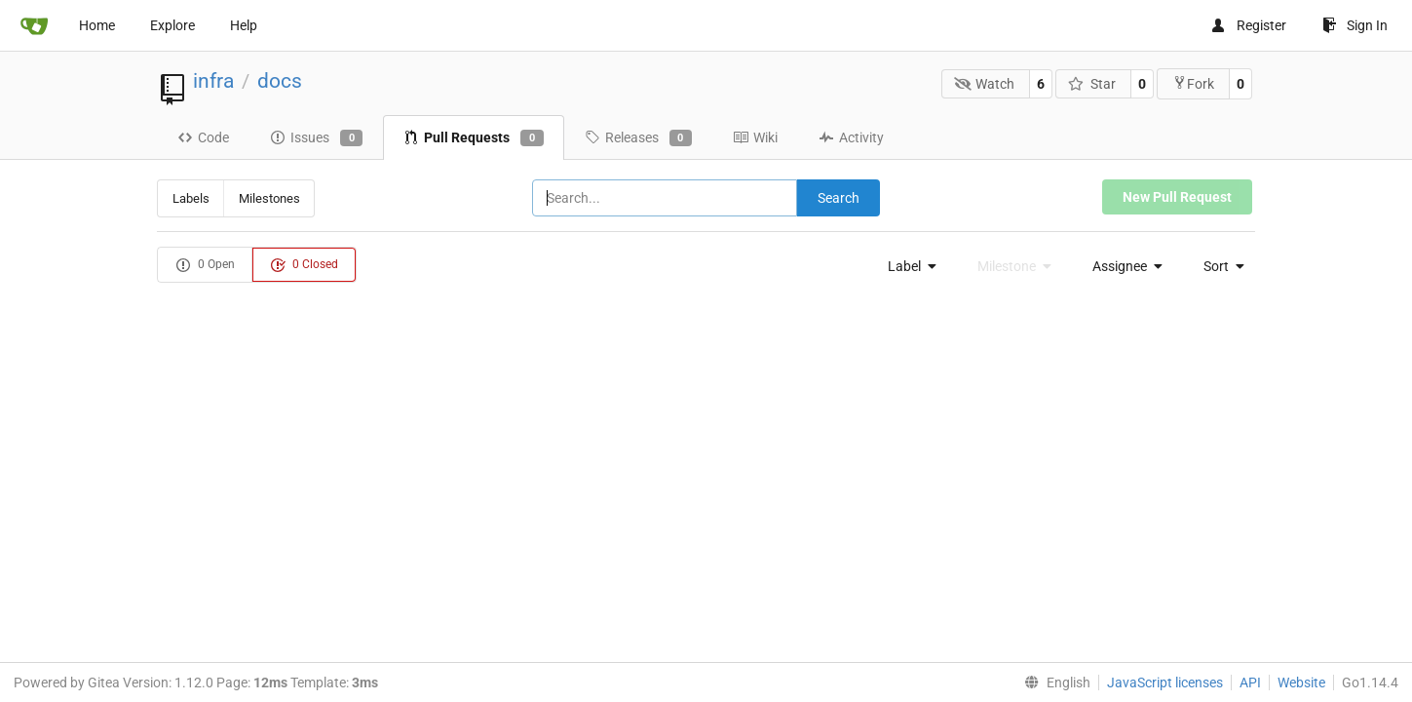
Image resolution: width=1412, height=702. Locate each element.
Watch (984, 84)
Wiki (755, 137)
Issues (316, 138)
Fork (1193, 83)
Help (243, 25)
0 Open (205, 265)
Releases (638, 138)
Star (1092, 84)
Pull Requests (473, 138)
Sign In (1355, 25)
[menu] (907, 266)
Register (1248, 25)
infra (213, 81)
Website (1301, 682)
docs (279, 81)
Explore (172, 25)
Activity (851, 137)
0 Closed (304, 265)
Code (203, 137)
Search (838, 198)
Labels (191, 198)
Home (97, 25)
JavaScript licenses (1165, 682)
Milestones (269, 198)
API (1250, 682)
